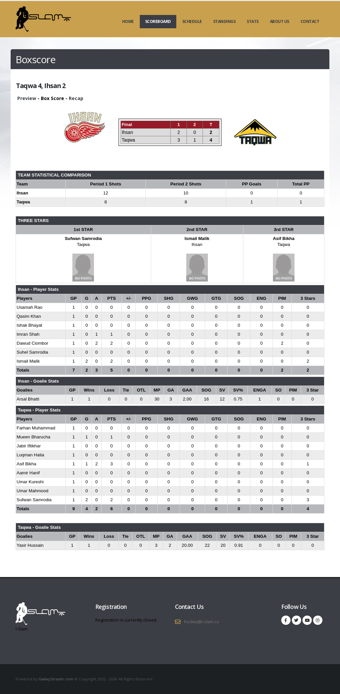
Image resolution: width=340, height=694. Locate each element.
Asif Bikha (284, 238)
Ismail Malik (197, 238)
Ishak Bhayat (29, 325)
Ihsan (197, 244)
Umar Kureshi (30, 481)
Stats (253, 21)
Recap (76, 98)
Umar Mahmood (32, 490)
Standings (224, 21)
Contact (309, 21)
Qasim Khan (29, 316)
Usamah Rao (29, 307)
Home (128, 21)
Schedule (192, 21)
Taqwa (83, 244)
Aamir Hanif (28, 472)
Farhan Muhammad (36, 427)
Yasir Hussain (30, 545)
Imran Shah (28, 334)
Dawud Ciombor (32, 343)
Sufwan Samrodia (83, 238)
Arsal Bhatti (28, 399)
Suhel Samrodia (32, 352)
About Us (279, 21)
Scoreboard (158, 21)
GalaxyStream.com (56, 678)
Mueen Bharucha (33, 436)
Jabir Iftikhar (29, 445)
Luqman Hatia (30, 454)
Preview (26, 98)
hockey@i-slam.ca (201, 622)
